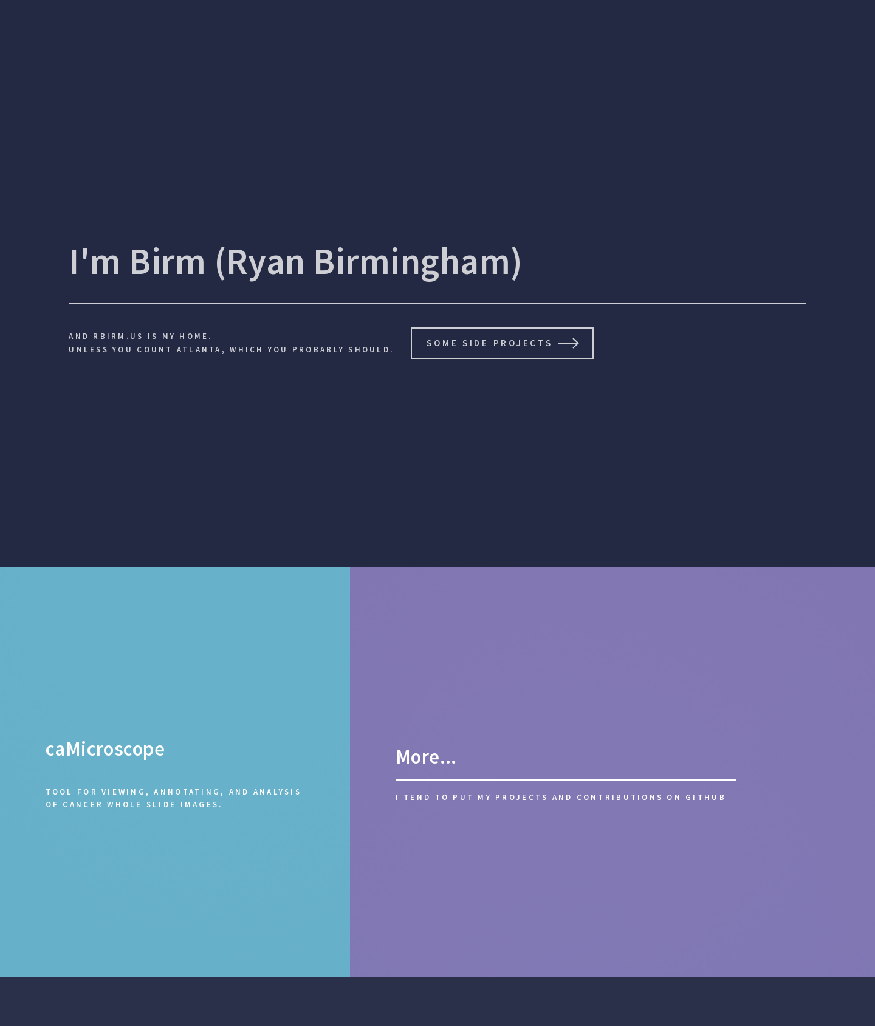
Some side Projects (489, 343)
